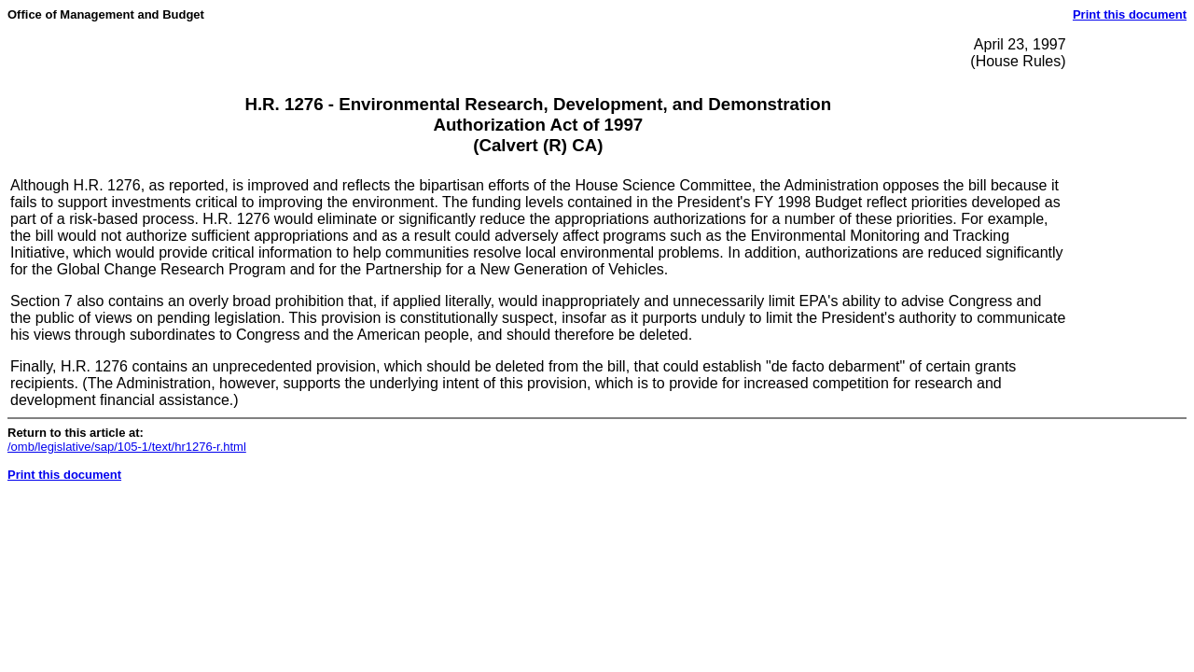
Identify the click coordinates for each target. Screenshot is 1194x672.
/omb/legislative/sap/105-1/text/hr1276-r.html (126, 447)
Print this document (1130, 14)
